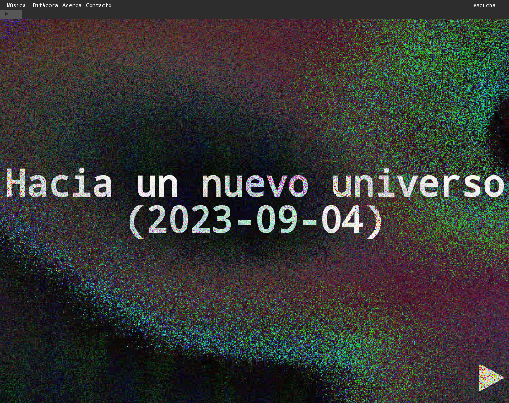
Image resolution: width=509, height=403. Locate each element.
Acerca (72, 5)
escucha (484, 5)
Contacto (98, 5)
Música (16, 5)
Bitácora (45, 5)
